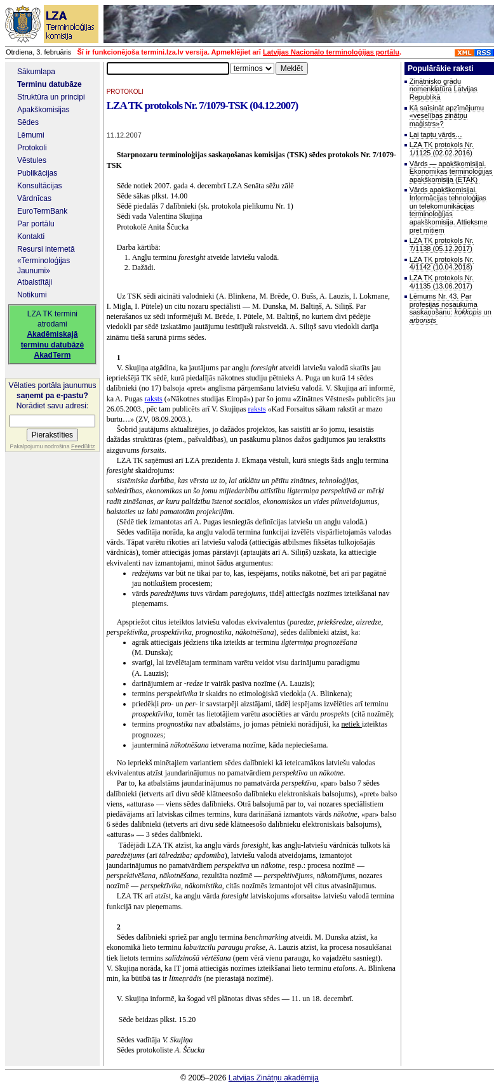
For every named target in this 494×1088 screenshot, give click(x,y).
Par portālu (36, 223)
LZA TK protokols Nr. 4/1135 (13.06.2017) (442, 282)
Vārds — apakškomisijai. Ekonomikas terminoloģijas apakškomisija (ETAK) (451, 171)
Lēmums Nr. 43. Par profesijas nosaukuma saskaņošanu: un (450, 308)
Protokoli (32, 147)
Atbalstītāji (34, 282)
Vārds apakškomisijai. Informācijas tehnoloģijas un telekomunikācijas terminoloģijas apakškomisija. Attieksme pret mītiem (449, 209)
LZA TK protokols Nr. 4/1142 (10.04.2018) (442, 263)
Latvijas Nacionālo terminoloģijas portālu (331, 52)
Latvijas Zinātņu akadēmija (274, 1077)
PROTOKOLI (125, 91)
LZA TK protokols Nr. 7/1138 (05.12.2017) (442, 244)
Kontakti (30, 236)
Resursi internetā (46, 249)
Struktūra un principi (51, 97)
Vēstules (31, 160)
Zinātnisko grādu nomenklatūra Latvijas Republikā (443, 89)
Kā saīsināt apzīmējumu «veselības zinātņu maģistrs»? (447, 115)
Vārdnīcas (34, 198)
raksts (154, 398)
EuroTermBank (42, 211)
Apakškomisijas (43, 109)
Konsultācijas (39, 185)
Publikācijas (37, 173)
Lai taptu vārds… (436, 134)
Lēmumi (30, 135)
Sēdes (28, 122)
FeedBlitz (83, 446)
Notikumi (32, 294)
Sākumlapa (36, 71)
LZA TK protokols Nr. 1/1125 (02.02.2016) (442, 149)
